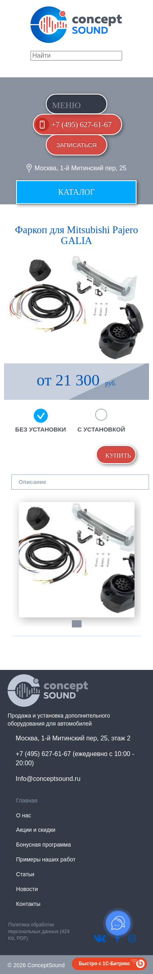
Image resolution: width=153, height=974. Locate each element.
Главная (26, 800)
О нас (23, 815)
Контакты (28, 904)
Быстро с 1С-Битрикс (104, 963)
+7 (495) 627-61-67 (81, 124)
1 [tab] (81, 628)
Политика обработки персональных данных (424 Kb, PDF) (38, 931)
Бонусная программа (43, 844)
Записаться (76, 144)
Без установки (40, 429)
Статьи (25, 874)
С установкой (101, 429)
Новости (27, 889)
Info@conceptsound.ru (48, 778)
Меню (66, 105)
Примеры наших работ (45, 859)
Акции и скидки (35, 830)
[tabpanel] (76, 560)
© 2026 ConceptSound (36, 965)
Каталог (76, 192)
